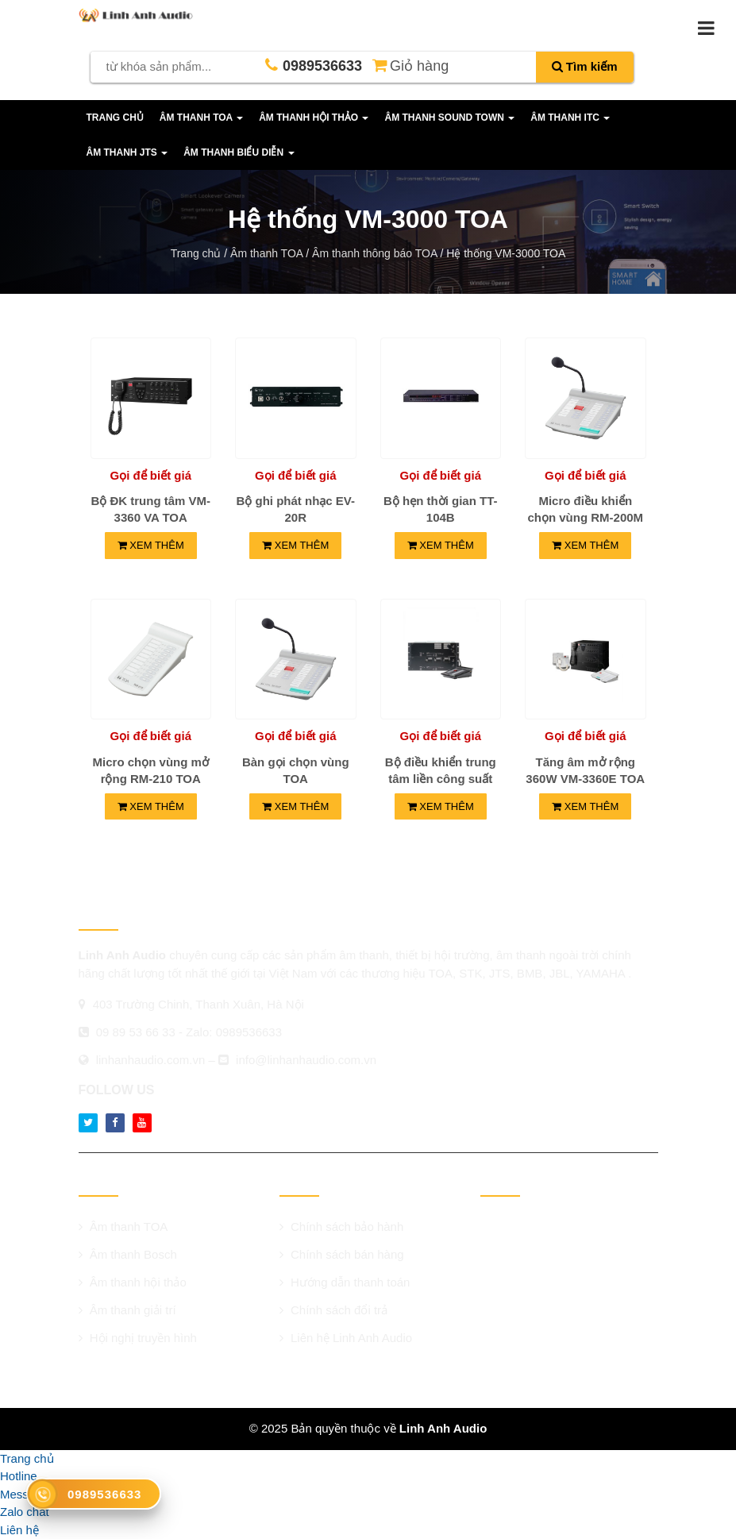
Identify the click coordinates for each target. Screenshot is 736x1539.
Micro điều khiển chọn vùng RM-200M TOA (585, 517)
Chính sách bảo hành (341, 1226)
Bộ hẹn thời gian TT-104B (440, 509)
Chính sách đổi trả (333, 1310)
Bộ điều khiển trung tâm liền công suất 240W (440, 778)
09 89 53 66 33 (135, 1032)
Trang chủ (115, 117)
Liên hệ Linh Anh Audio (345, 1337)
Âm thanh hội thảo (133, 1282)
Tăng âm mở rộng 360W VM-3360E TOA (585, 770)
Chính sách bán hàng (341, 1254)
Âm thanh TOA (123, 1226)
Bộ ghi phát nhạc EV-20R (295, 509)
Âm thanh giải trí (127, 1310)
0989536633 (249, 1032)
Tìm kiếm (585, 66)
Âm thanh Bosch (128, 1254)
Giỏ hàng (409, 64)
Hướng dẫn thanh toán (344, 1282)
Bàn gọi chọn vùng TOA (295, 770)
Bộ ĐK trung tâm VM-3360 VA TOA (150, 509)
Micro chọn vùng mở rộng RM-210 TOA (151, 770)
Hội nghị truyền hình (138, 1337)
